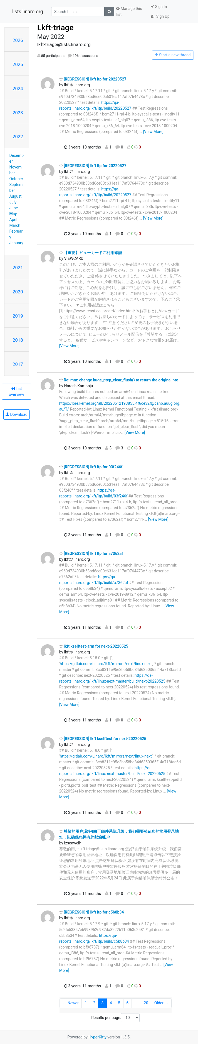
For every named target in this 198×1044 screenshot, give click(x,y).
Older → (161, 1003)
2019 (18, 316)
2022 (18, 136)
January (16, 243)
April (13, 219)
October (16, 179)
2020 (18, 292)
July (12, 202)
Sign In (159, 6)
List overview (16, 391)
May (13, 214)
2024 (18, 88)
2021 (18, 267)
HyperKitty (97, 1037)
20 (146, 1003)
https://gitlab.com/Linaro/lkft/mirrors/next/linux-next (106, 663)
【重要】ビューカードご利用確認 (90, 252)
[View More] (153, 131)
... (136, 1003)
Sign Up (160, 16)
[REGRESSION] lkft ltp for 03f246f (91, 467)
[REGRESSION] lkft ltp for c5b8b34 (91, 912)
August (15, 196)
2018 (18, 340)
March (15, 225)
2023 (18, 112)
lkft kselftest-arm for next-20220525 (93, 646)
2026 (18, 40)
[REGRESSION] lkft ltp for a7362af (91, 553)
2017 (18, 364)
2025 (18, 64)
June (13, 208)
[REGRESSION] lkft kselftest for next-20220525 (102, 738)
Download (17, 414)
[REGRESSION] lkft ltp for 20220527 (93, 79)
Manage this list (129, 11)
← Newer (71, 1003)
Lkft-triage (55, 27)
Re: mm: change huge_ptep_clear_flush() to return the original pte (118, 380)
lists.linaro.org (27, 11)
